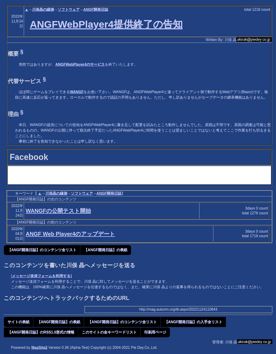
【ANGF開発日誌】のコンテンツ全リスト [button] (42, 250)
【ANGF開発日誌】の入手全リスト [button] (193, 322)
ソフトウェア (69, 9)
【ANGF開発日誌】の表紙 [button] (105, 250)
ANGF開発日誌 (95, 9)
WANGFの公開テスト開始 (58, 211)
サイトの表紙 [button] (18, 322)
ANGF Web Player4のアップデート (70, 234)
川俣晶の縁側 (43, 9)
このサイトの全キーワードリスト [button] (109, 332)
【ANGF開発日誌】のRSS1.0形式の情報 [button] (41, 332)
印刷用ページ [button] (155, 332)
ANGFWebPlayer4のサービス (80, 64)
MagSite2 (39, 347)
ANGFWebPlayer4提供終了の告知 (106, 24)
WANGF (77, 92)
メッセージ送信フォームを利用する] (42, 276)
